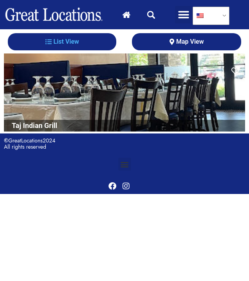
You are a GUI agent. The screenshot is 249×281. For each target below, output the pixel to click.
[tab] (62, 41)
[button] (184, 14)
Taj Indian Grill (34, 125)
